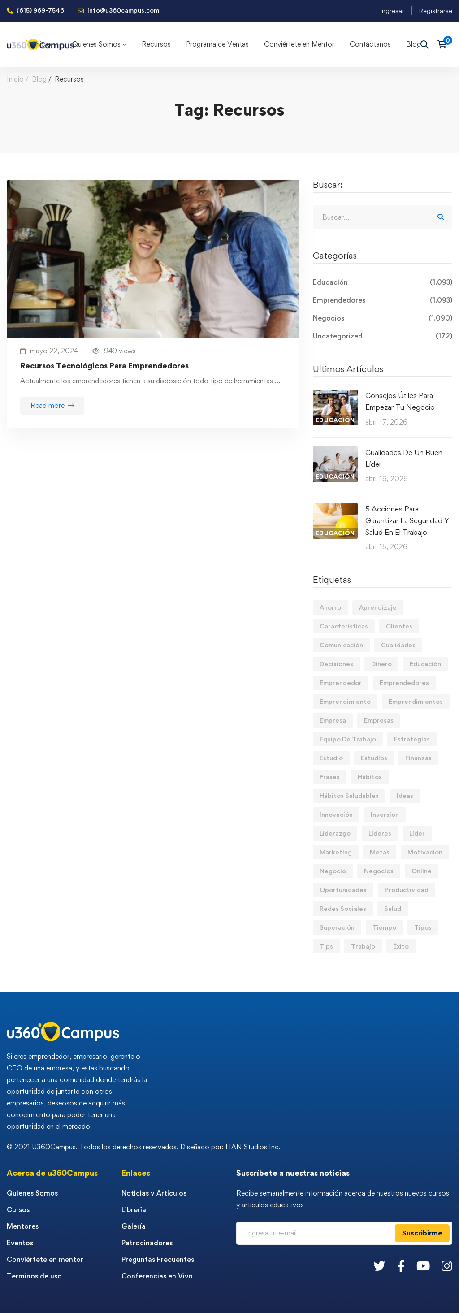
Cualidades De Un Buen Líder (403, 458)
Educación (382, 282)
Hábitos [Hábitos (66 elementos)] (370, 776)
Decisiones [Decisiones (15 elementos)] (336, 663)
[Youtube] (423, 1265)
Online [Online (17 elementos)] (421, 871)
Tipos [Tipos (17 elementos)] (423, 927)
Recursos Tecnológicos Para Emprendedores (104, 365)
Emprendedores (382, 300)
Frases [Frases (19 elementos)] (330, 776)
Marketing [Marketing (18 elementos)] (336, 852)
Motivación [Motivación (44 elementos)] (424, 852)
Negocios (382, 318)
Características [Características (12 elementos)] (344, 626)
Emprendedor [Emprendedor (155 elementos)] (341, 682)
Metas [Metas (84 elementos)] (380, 852)
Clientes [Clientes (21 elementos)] (399, 626)
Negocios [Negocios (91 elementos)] (379, 871)
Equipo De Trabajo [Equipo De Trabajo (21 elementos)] (348, 739)
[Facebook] (401, 1265)
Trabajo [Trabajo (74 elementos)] (363, 946)
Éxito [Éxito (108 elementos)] (401, 946)
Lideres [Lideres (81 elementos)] (379, 833)
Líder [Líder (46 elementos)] (417, 833)
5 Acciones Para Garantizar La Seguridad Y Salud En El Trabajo (407, 520)
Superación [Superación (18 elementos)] (337, 927)
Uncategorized (382, 336)
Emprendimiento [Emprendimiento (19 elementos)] (345, 701)
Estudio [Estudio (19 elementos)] (331, 758)
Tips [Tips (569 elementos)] (326, 946)
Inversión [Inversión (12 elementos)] (385, 814)
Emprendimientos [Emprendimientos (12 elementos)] (416, 701)
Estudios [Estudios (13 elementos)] (374, 758)
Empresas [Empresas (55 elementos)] (379, 720)
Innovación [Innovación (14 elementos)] (336, 814)
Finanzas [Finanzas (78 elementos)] (418, 758)
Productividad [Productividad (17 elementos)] (407, 889)
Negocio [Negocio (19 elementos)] (333, 871)
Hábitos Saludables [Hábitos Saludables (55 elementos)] (349, 795)
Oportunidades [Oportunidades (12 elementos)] (343, 889)
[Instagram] (447, 1265)
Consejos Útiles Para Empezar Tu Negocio (400, 401)
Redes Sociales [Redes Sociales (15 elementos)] (343, 908)
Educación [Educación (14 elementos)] (425, 663)
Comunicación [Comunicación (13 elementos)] (341, 645)
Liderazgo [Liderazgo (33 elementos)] (335, 833)
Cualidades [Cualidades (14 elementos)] (398, 645)
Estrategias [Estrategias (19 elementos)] (412, 739)
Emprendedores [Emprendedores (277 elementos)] (404, 682)
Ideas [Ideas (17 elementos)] (405, 795)
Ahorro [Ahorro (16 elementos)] (330, 607)
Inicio (15, 79)
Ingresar (392, 10)
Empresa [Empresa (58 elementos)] (333, 720)
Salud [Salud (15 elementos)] (392, 908)
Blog (39, 79)
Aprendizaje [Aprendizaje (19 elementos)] (378, 607)
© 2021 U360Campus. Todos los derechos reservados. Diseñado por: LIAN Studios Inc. (144, 1147)
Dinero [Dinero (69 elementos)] (381, 663)
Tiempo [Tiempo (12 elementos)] (384, 927)
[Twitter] (379, 1265)
